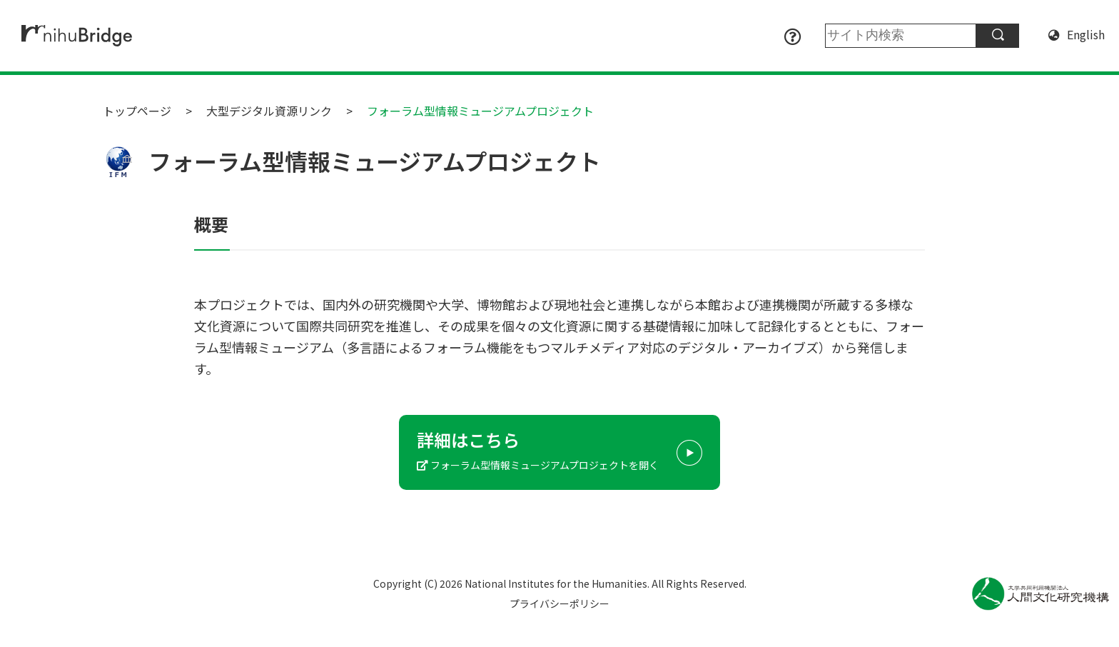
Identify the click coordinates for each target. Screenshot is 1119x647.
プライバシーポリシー (559, 603)
